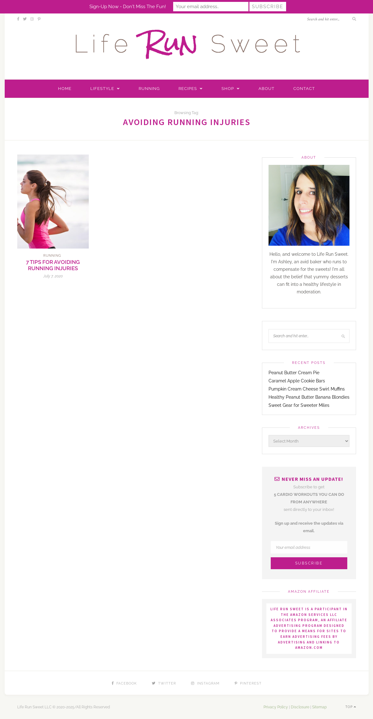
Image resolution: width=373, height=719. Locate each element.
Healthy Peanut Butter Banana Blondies (309, 397)
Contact (304, 88)
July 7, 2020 (53, 276)
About (266, 88)
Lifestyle (102, 88)
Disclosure (300, 707)
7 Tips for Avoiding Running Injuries (53, 265)
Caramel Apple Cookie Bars (297, 380)
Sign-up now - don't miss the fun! (127, 6)
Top (350, 707)
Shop (227, 88)
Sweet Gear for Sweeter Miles (299, 405)
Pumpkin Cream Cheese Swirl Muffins (307, 388)
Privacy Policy (276, 707)
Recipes (188, 88)
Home (65, 88)
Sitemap (319, 707)
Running (149, 88)
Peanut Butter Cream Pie (294, 372)
